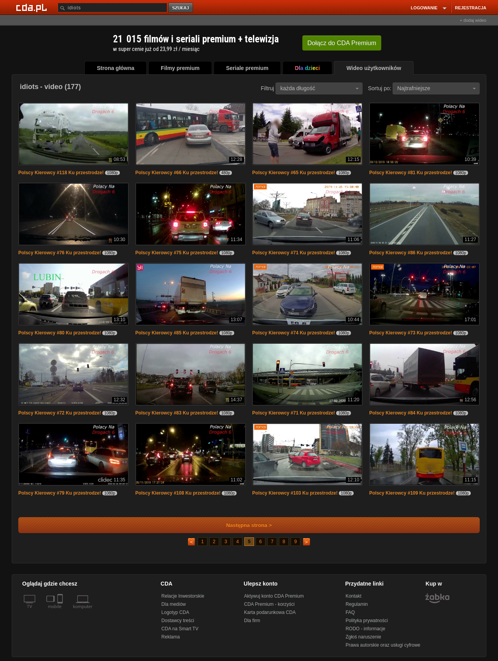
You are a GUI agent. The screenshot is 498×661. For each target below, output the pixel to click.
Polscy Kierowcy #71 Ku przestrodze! (293, 252)
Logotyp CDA (175, 612)
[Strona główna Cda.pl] (33, 7)
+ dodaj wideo (473, 20)
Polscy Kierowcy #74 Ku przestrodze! (293, 333)
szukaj (181, 8)
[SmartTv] (61, 611)
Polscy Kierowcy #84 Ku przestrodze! (410, 413)
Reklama (170, 637)
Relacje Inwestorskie (182, 596)
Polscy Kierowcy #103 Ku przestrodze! (294, 493)
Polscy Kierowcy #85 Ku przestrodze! (176, 333)
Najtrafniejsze (436, 88)
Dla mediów (173, 604)
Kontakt (353, 596)
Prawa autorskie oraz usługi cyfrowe (382, 645)
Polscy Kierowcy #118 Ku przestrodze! (60, 172)
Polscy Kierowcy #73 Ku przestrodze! (410, 333)
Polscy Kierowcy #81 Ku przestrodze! (410, 172)
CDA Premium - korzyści (269, 604)
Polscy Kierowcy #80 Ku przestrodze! (59, 333)
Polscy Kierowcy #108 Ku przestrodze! (178, 493)
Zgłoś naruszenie (363, 637)
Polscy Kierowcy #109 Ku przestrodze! (411, 493)
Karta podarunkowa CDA (270, 612)
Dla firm (252, 620)
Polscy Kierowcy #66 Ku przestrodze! (176, 172)
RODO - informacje (365, 628)
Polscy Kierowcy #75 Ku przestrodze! (176, 252)
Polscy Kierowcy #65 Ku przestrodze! (293, 172)
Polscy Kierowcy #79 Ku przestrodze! (59, 493)
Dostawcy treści (177, 620)
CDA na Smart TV (179, 628)
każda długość (319, 88)
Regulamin (356, 604)
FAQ (350, 612)
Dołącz (341, 43)
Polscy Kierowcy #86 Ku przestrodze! (410, 252)
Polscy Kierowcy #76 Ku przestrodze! (59, 252)
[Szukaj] (112, 7)
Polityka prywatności (366, 620)
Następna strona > (244, 525)
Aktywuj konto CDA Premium (273, 596)
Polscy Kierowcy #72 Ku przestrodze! (59, 413)
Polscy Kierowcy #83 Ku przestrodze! (176, 413)
